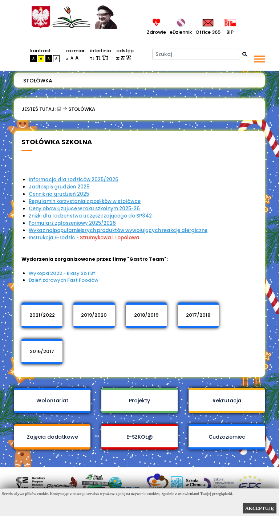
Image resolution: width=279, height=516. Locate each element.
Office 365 (208, 32)
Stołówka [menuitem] (37, 80)
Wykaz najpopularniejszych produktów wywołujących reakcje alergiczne (118, 230)
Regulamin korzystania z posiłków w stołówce (85, 201)
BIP (229, 32)
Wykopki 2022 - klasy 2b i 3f (62, 273)
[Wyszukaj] (244, 54)
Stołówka (81, 109)
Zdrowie (156, 32)
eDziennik (181, 32)
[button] (259, 57)
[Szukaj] (195, 54)
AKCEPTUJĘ (259, 508)
